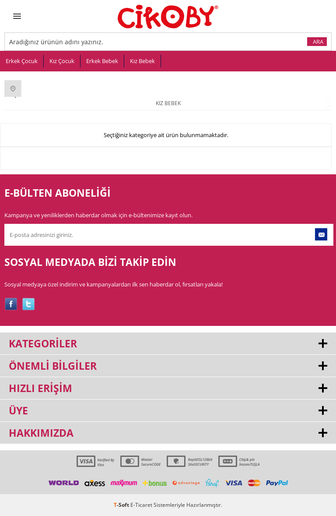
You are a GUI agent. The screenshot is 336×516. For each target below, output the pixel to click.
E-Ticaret (141, 505)
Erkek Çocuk (22, 61)
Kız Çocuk (61, 61)
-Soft (122, 505)
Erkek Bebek (102, 61)
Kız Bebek (142, 61)
